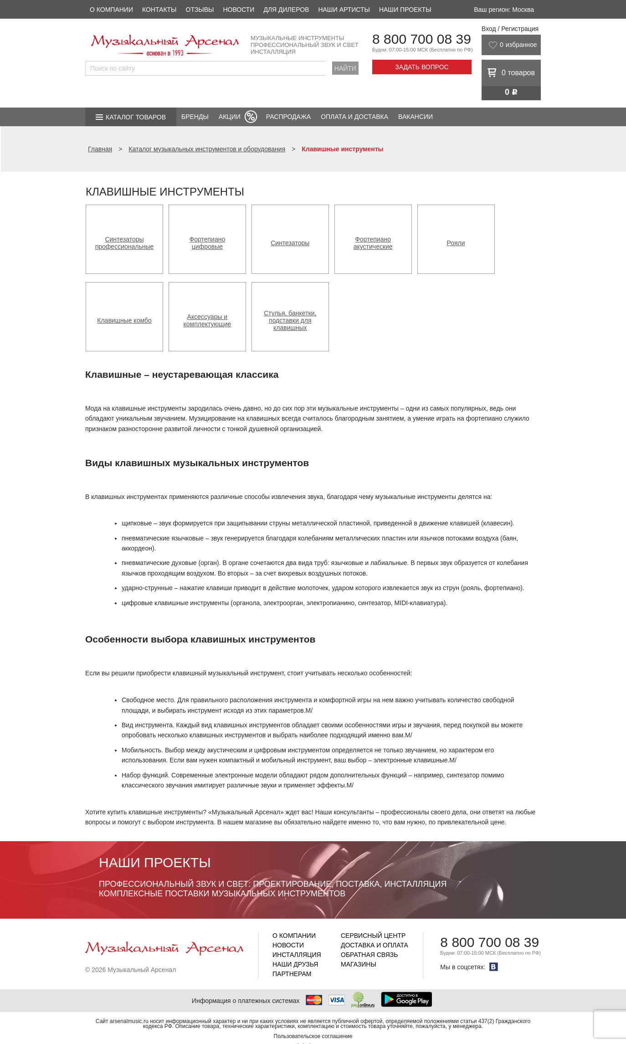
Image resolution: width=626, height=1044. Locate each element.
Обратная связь (369, 954)
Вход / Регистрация (510, 28)
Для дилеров (286, 9)
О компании (111, 9)
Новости (238, 9)
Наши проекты (405, 9)
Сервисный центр (373, 935)
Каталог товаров (136, 117)
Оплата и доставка (354, 116)
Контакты (159, 9)
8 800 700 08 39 (421, 38)
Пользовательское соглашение (313, 1036)
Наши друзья (295, 964)
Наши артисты (343, 9)
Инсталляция (296, 954)
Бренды (195, 116)
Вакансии (415, 116)
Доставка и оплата (374, 945)
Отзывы (200, 9)
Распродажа (288, 116)
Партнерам (292, 973)
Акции (230, 116)
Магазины (358, 964)
